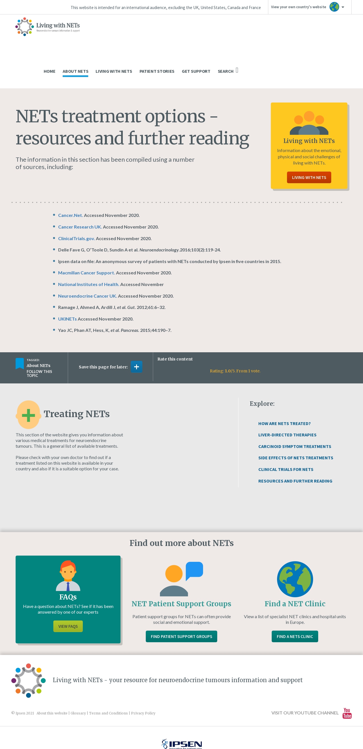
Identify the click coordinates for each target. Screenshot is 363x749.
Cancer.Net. (70, 179)
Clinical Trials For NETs (285, 434)
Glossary (78, 678)
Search (341, 35)
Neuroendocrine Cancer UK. (87, 260)
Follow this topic (39, 338)
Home (163, 36)
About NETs (189, 36)
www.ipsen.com (78, 732)
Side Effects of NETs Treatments (295, 422)
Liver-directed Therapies (287, 399)
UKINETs (67, 283)
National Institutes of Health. (88, 248)
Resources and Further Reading (295, 445)
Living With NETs (227, 36)
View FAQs (68, 591)
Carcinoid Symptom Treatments (294, 411)
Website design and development (175, 732)
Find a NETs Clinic (295, 601)
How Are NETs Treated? (284, 388)
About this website (52, 678)
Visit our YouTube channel (311, 677)
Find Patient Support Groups (181, 601)
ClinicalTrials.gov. (76, 203)
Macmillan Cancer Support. (86, 237)
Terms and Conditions (108, 678)
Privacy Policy (143, 678)
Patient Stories (270, 36)
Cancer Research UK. (80, 191)
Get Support (309, 36)
